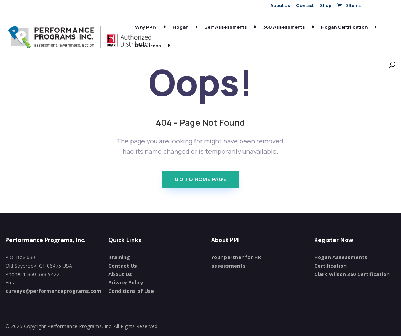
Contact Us (122, 265)
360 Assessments (284, 27)
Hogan (180, 27)
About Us (280, 6)
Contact (305, 6)
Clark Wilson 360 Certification (352, 274)
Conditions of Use (131, 291)
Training (119, 257)
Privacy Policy (125, 282)
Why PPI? (146, 27)
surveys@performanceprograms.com (53, 291)
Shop (325, 6)
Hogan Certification (344, 27)
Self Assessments (225, 27)
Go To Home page (200, 179)
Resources (148, 46)
